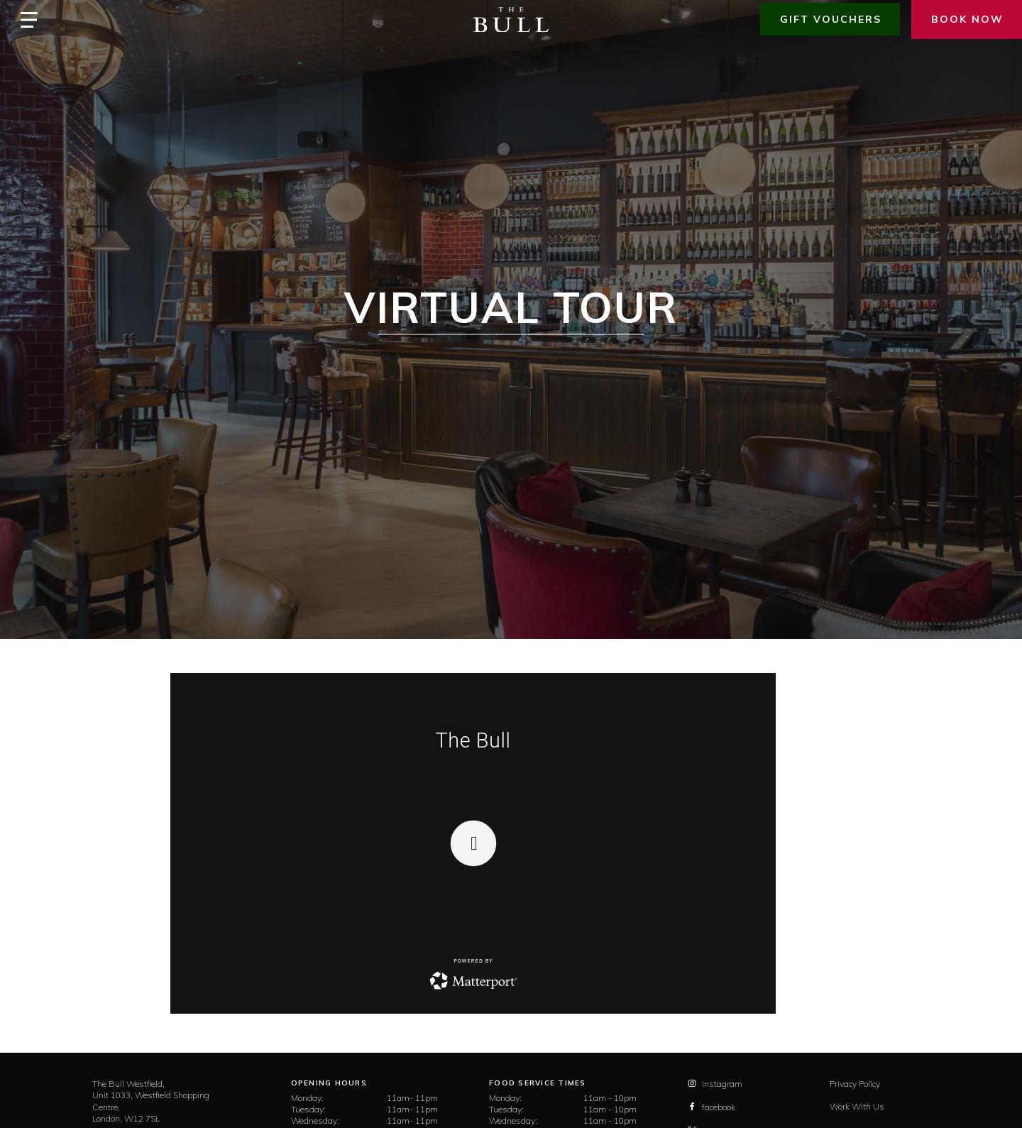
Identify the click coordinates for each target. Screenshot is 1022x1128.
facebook (711, 1107)
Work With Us (857, 1106)
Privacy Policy (855, 1083)
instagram (715, 1083)
